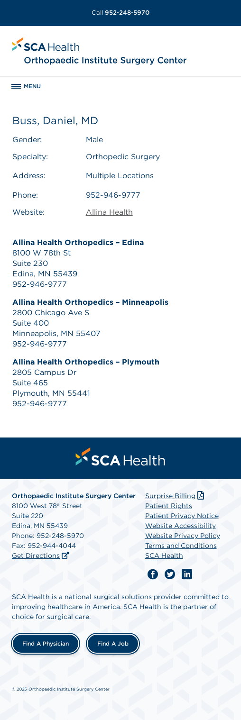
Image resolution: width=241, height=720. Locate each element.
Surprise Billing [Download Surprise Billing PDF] (175, 496)
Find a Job (113, 643)
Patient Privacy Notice (182, 515)
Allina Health (109, 212)
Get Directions (36, 555)
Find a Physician (45, 643)
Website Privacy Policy (182, 535)
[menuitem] (120, 456)
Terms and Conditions (181, 545)
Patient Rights (168, 506)
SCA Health (164, 555)
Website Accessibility (180, 525)
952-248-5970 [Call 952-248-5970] (120, 12)
